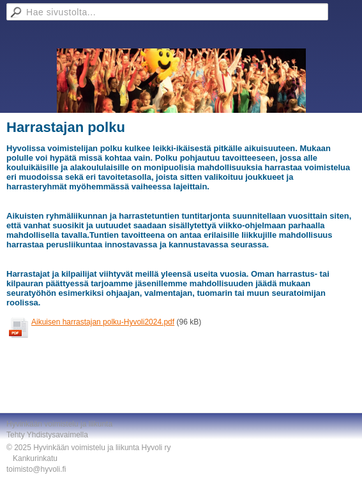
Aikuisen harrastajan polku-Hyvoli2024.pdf (102, 322)
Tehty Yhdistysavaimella (47, 434)
